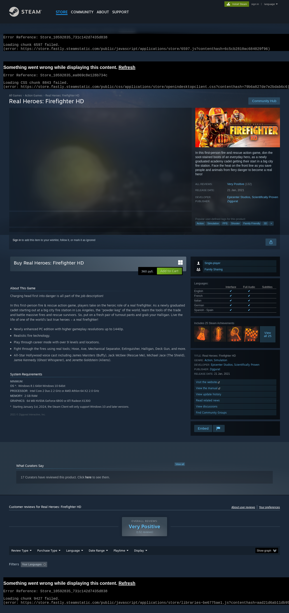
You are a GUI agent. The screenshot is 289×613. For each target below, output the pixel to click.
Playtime (119, 556)
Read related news (208, 405)
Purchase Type (47, 556)
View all (179, 469)
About (103, 12)
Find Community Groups (211, 418)
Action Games (33, 101)
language (269, 4)
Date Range (97, 556)
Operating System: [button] (182, 569)
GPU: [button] (221, 569)
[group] (144, 570)
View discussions (206, 412)
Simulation (213, 228)
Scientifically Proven (265, 202)
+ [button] (271, 228)
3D (265, 228)
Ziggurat (232, 206)
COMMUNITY (82, 12)
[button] (169, 276)
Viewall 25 (267, 339)
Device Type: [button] (240, 569)
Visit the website (208, 387)
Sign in (17, 245)
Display (139, 556)
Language (73, 556)
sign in (255, 4)
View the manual (208, 393)
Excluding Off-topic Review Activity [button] (77, 569)
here (88, 482)
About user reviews (243, 512)
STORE (62, 12)
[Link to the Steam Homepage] (29, 15)
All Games (15, 101)
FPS (225, 228)
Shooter (235, 228)
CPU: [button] (206, 569)
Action (200, 228)
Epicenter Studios (238, 202)
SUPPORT (120, 12)
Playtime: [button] (112, 569)
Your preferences (269, 512)
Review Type (19, 556)
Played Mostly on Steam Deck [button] (145, 569)
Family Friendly (251, 228)
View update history (208, 399)
